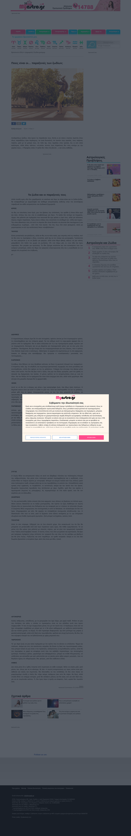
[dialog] (65, 418)
